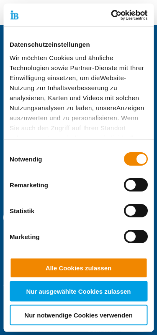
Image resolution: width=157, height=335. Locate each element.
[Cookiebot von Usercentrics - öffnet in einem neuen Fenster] (111, 15)
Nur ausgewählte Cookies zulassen (78, 291)
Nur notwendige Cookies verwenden (78, 314)
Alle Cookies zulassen (79, 267)
